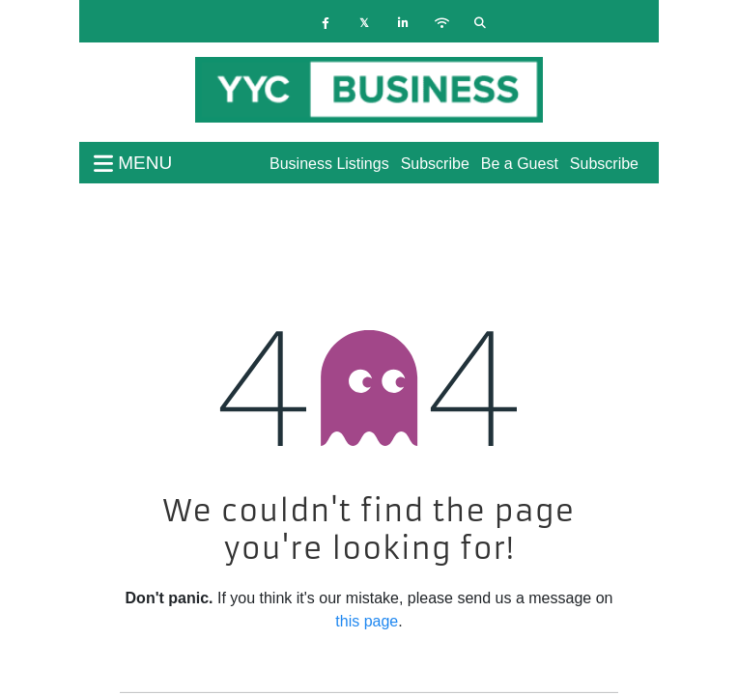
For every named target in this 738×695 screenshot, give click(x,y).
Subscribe (604, 163)
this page (366, 621)
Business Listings (329, 163)
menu (133, 163)
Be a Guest (519, 163)
